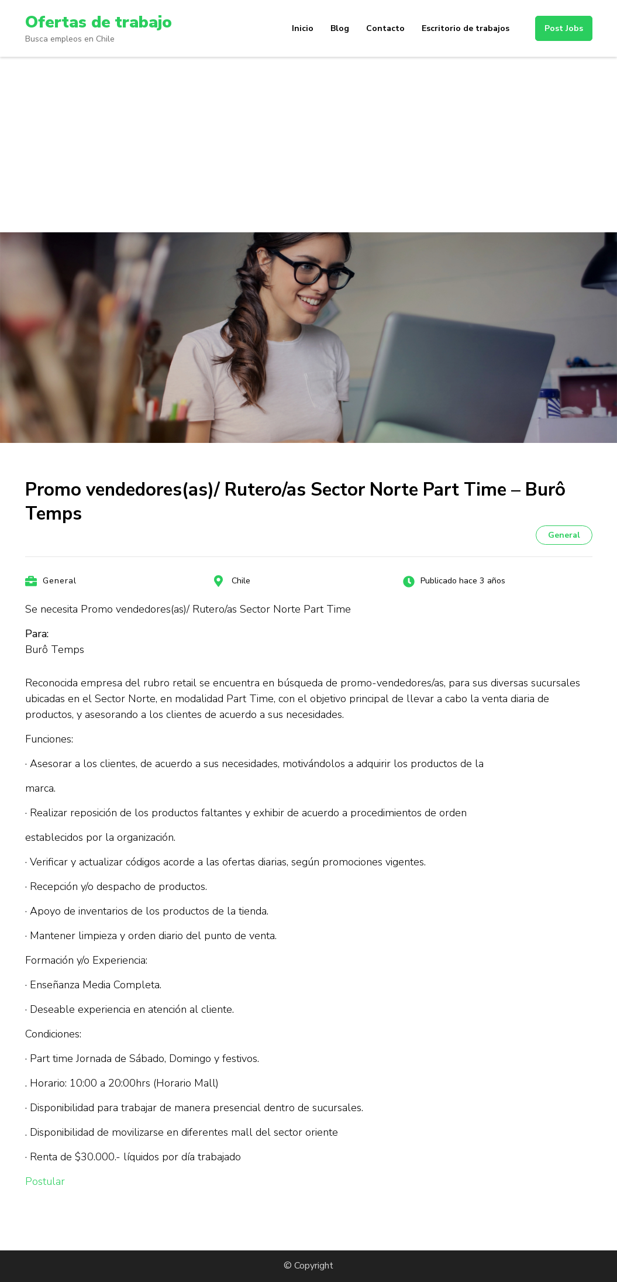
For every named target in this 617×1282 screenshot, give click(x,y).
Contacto (385, 28)
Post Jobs (563, 28)
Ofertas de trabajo (98, 22)
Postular (45, 1181)
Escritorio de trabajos (465, 28)
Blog (339, 28)
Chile (241, 580)
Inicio (302, 28)
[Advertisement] (308, 144)
